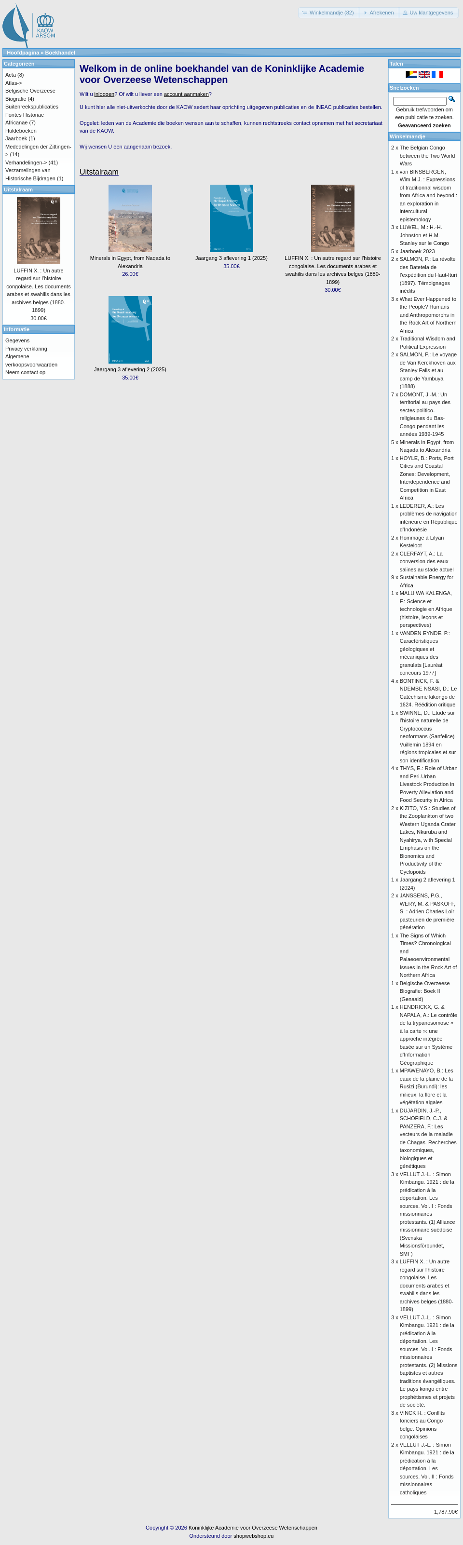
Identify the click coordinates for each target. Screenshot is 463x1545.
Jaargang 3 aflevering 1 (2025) (231, 258)
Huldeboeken (21, 131)
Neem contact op (25, 372)
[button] (329, 12)
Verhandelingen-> (26, 162)
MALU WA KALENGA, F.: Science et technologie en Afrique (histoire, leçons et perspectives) (426, 609)
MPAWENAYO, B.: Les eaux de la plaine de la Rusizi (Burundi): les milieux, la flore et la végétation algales (426, 1086)
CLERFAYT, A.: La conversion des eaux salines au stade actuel (427, 561)
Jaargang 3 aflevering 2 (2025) (130, 369)
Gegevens (17, 340)
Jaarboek (16, 138)
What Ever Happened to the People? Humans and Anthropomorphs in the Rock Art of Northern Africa (428, 315)
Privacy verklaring (26, 349)
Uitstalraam (99, 172)
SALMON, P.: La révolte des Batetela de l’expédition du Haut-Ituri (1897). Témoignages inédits (428, 275)
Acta (10, 75)
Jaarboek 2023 (417, 251)
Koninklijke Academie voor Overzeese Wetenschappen (253, 1528)
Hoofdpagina (23, 52)
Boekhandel (60, 52)
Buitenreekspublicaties (31, 106)
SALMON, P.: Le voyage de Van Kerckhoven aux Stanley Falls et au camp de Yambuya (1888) (428, 370)
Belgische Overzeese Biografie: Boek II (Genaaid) (425, 991)
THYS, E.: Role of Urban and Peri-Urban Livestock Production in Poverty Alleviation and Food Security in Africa (429, 784)
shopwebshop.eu (253, 1536)
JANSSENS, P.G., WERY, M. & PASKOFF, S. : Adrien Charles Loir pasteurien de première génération (428, 911)
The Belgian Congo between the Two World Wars (427, 155)
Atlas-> (13, 83)
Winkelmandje (407, 136)
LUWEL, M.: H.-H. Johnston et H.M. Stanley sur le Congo (424, 235)
